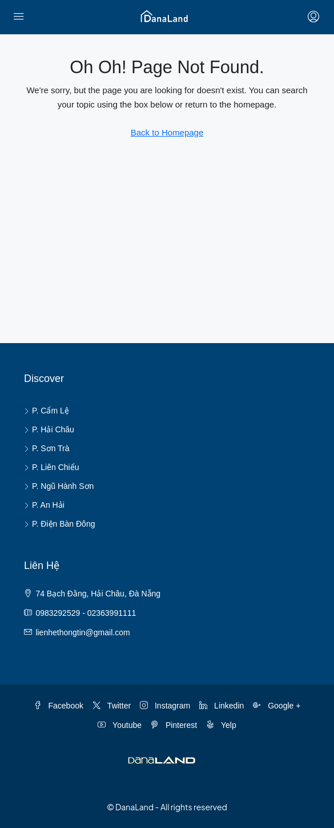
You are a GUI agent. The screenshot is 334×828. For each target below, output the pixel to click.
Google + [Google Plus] (276, 705)
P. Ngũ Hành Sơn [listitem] (59, 486)
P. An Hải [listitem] (44, 504)
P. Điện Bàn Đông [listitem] (59, 523)
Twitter (111, 705)
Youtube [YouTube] (120, 725)
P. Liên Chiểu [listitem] (51, 467)
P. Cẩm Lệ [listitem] (46, 410)
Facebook (58, 705)
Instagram (165, 705)
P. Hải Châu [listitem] (49, 429)
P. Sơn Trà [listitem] (47, 448)
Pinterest (174, 725)
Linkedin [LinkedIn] (221, 705)
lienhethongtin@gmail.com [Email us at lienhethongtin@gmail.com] (82, 632)
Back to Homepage (167, 132)
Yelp (221, 725)
